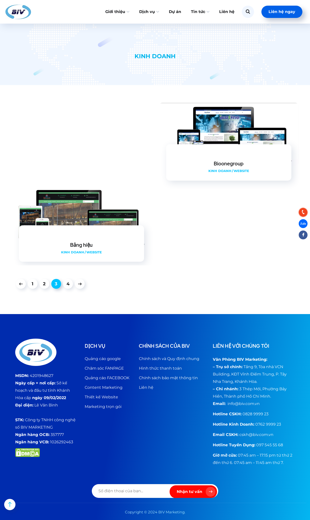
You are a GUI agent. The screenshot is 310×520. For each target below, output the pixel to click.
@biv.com (244, 403)
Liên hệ (226, 11)
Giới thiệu (115, 11)
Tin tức (198, 11)
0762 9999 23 (268, 424)
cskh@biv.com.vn (256, 434)
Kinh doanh (219, 171)
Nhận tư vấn (196, 492)
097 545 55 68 (269, 445)
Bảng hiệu (81, 245)
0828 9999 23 (256, 414)
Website (241, 171)
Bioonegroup (228, 163)
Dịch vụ (147, 11)
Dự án (175, 11)
